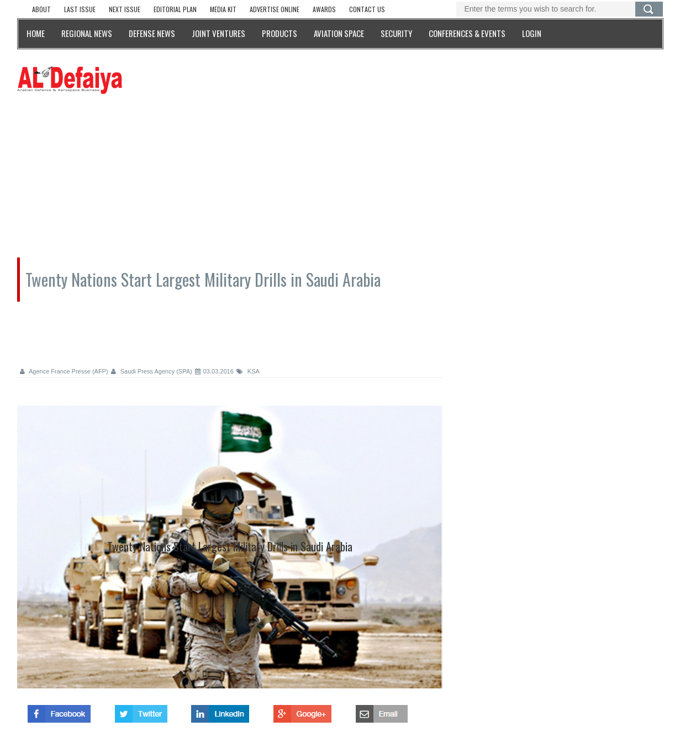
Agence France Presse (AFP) (64, 371)
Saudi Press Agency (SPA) (151, 371)
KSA (248, 371)
